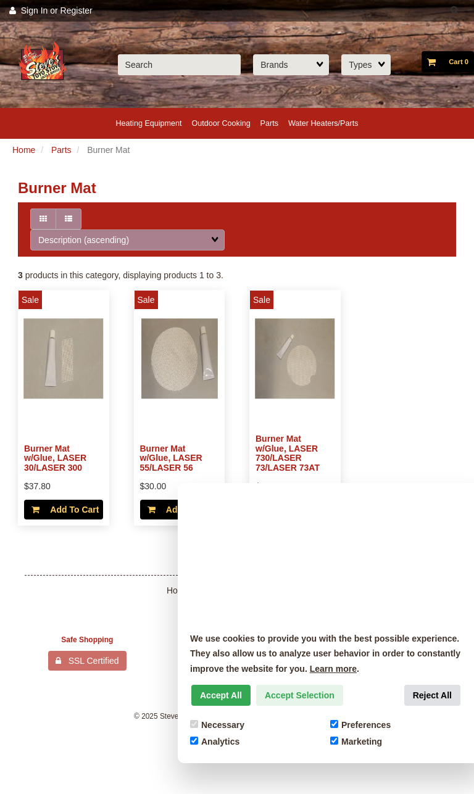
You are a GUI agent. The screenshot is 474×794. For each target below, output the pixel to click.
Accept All (221, 695)
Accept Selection (300, 695)
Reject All (432, 695)
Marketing (356, 741)
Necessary (217, 725)
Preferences (360, 725)
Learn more (333, 669)
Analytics (214, 741)
